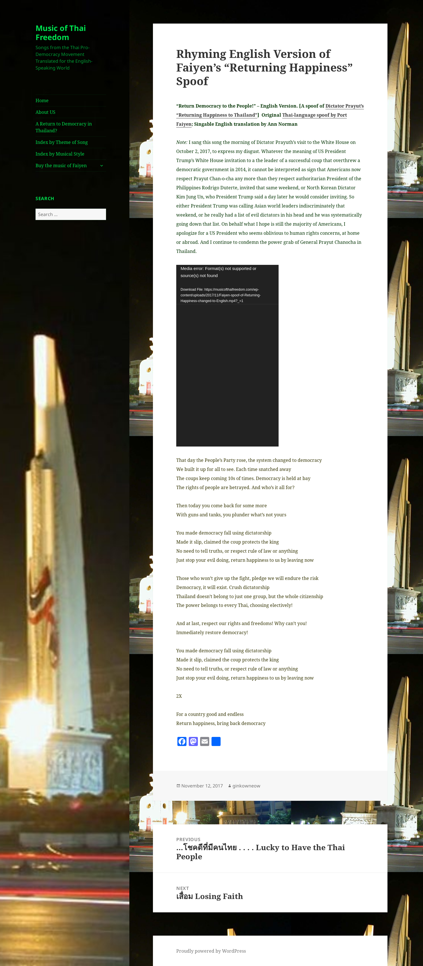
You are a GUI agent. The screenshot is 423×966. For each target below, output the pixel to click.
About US (45, 112)
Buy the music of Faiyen (61, 165)
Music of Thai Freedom (61, 32)
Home (42, 100)
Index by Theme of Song (62, 142)
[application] (227, 356)
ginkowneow (246, 786)
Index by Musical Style (60, 154)
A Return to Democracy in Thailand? (64, 127)
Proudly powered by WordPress (211, 951)
